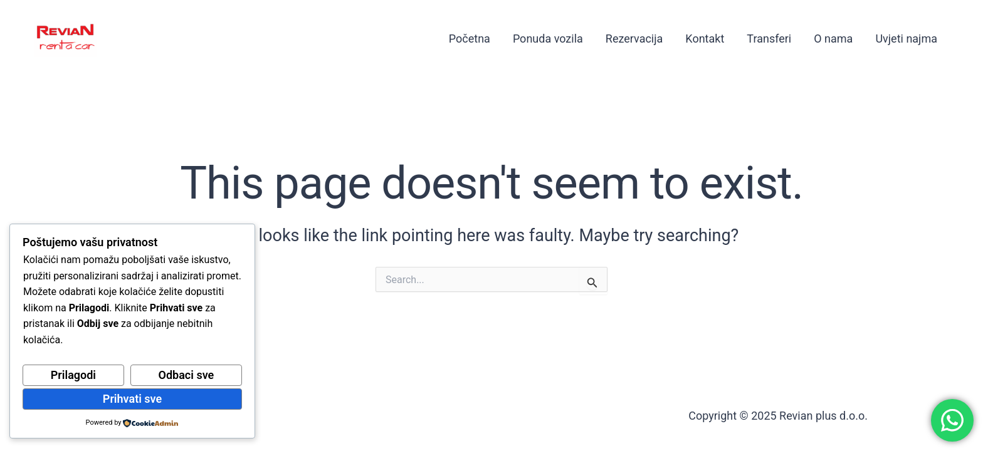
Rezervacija (634, 38)
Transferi (769, 38)
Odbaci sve (186, 374)
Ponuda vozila (548, 38)
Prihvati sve (132, 398)
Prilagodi (73, 374)
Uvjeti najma (906, 38)
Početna (469, 38)
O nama (833, 38)
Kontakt (704, 38)
